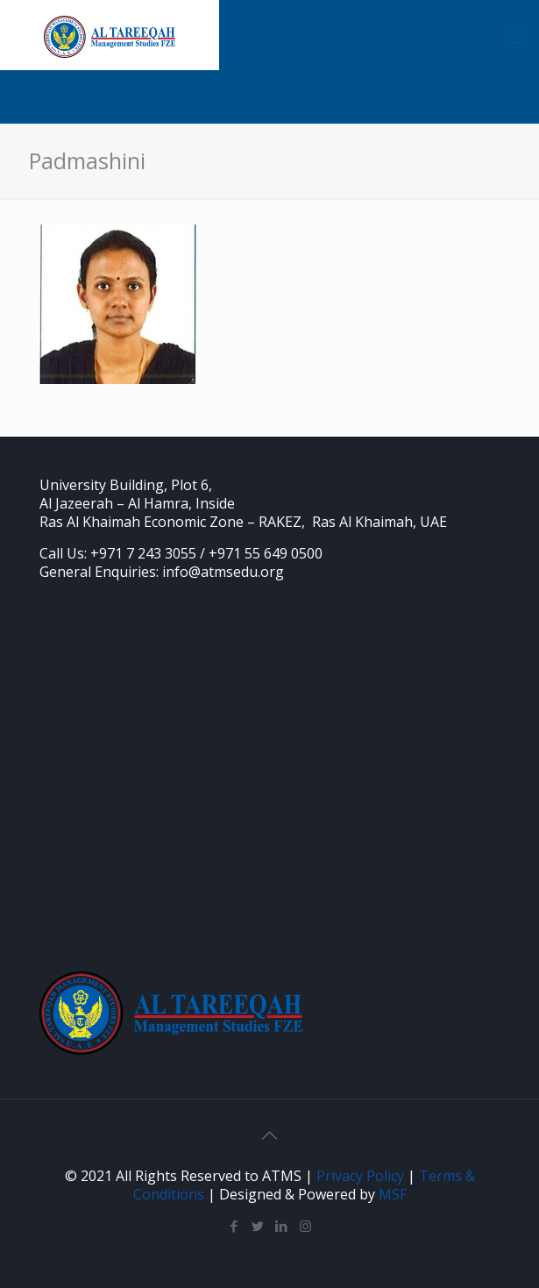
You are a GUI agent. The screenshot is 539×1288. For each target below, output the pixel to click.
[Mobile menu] (515, 35)
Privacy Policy (360, 1175)
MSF (393, 1194)
